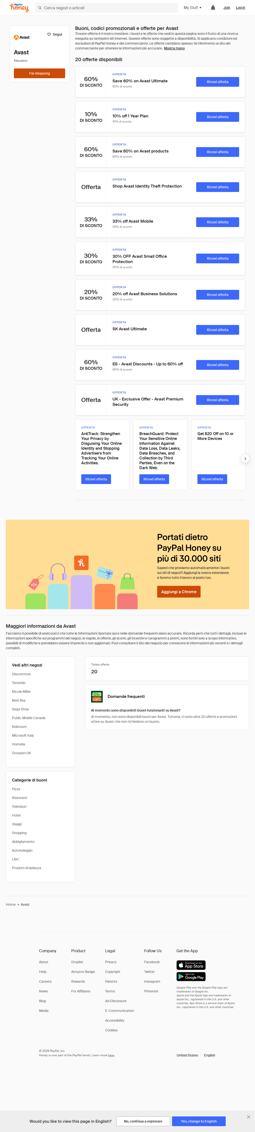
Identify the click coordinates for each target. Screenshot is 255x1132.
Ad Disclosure (115, 1001)
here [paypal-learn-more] (111, 1055)
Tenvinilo (18, 683)
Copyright (112, 972)
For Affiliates (80, 991)
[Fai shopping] (39, 73)
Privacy (111, 962)
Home (11, 904)
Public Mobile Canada (28, 718)
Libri (15, 859)
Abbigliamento (23, 841)
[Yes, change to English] (199, 1121)
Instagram (152, 981)
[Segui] (54, 34)
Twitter (149, 972)
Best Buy (19, 700)
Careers (45, 981)
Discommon (21, 674)
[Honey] (19, 8)
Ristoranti (19, 798)
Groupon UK (21, 753)
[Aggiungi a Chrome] (179, 592)
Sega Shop (20, 709)
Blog (42, 1001)
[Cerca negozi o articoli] (106, 8)
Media (44, 1010)
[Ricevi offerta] (217, 82)
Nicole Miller (21, 691)
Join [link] (227, 7)
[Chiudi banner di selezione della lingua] (248, 1117)
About (43, 962)
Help (42, 972)
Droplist (77, 962)
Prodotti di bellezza (26, 868)
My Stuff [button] (193, 7)
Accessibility (114, 1020)
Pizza (16, 789)
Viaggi (16, 824)
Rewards (78, 981)
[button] (196, 1055)
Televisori (19, 806)
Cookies (111, 1030)
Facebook (152, 962)
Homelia (18, 744)
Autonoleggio (22, 850)
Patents (111, 981)
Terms (110, 991)
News (43, 991)
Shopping (19, 833)
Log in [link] (240, 7)
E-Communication (119, 1010)
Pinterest (151, 991)
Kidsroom (19, 726)
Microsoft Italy (23, 735)
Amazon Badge (83, 972)
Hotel (16, 815)
